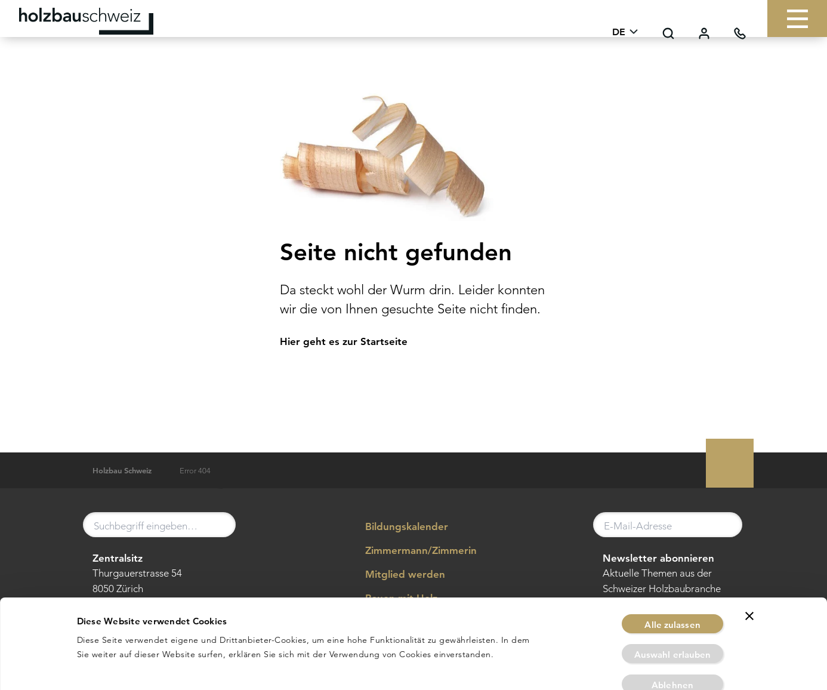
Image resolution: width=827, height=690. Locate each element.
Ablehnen (672, 634)
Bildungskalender (398, 527)
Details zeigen (554, 666)
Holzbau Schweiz (122, 471)
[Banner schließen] (749, 565)
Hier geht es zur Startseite (344, 341)
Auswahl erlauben (672, 604)
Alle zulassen (672, 574)
